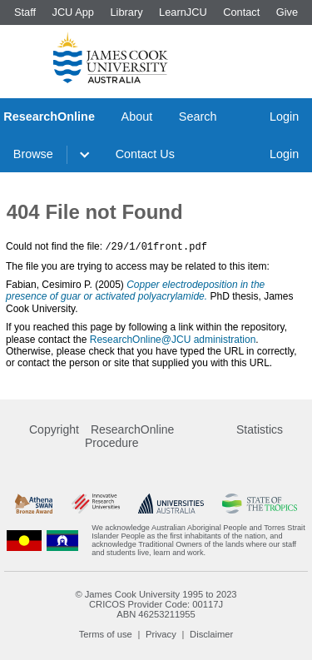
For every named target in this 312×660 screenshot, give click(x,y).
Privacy (161, 633)
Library (126, 12)
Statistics (259, 428)
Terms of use (105, 633)
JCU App (73, 12)
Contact (241, 12)
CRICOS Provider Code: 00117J (156, 603)
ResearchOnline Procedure (129, 435)
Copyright (54, 428)
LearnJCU (183, 12)
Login (284, 116)
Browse (33, 154)
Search (198, 116)
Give (287, 12)
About (137, 116)
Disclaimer (211, 633)
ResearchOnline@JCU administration (173, 339)
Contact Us (145, 154)
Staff (25, 12)
